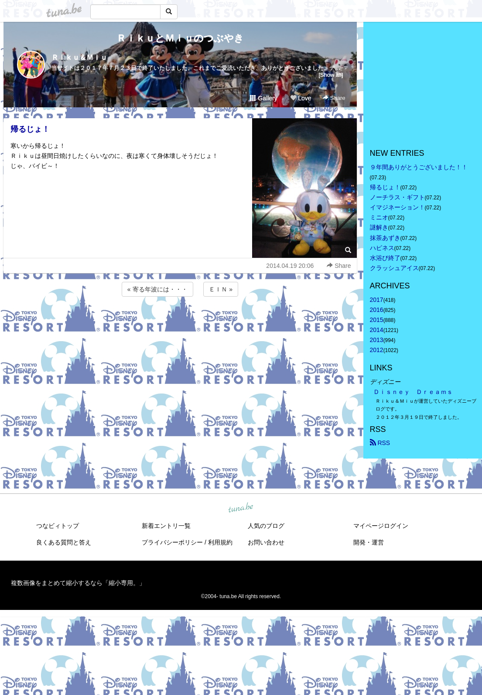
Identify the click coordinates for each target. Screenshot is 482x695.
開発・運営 (368, 542)
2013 (376, 339)
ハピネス (382, 247)
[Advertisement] (180, 322)
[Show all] (330, 75)
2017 (376, 299)
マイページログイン (380, 525)
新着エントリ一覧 (166, 525)
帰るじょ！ (30, 129)
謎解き (379, 227)
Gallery (263, 98)
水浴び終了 (385, 257)
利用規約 (220, 542)
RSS (380, 442)
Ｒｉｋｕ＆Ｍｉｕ (79, 57)
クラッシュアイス (394, 267)
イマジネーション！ (397, 207)
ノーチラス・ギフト (397, 197)
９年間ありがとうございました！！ (419, 167)
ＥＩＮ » (220, 289)
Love (300, 98)
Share (334, 98)
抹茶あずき (385, 237)
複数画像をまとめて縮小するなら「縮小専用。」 (78, 582)
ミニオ (379, 217)
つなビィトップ (57, 525)
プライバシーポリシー (172, 542)
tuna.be (240, 508)
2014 (376, 329)
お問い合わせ (266, 542)
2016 (376, 309)
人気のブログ (266, 525)
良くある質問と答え (63, 542)
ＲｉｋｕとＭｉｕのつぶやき (180, 38)
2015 (376, 319)
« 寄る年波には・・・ (157, 289)
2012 (376, 349)
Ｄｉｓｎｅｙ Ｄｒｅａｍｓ (413, 391)
